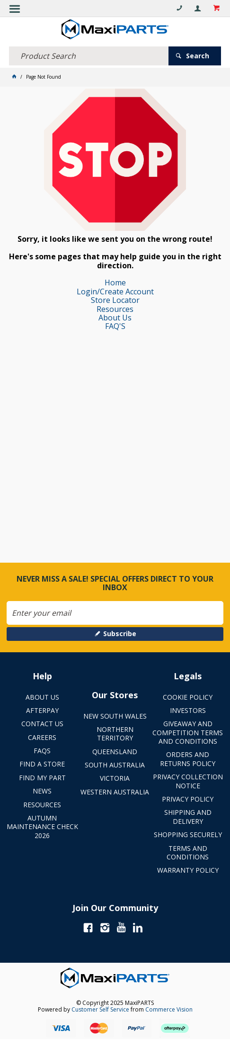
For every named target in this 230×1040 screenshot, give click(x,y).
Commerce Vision (169, 1009)
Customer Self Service (100, 1009)
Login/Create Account (115, 291)
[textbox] (88, 55)
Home (115, 282)
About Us (115, 317)
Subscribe (119, 633)
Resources (115, 309)
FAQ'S (115, 326)
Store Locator (115, 300)
